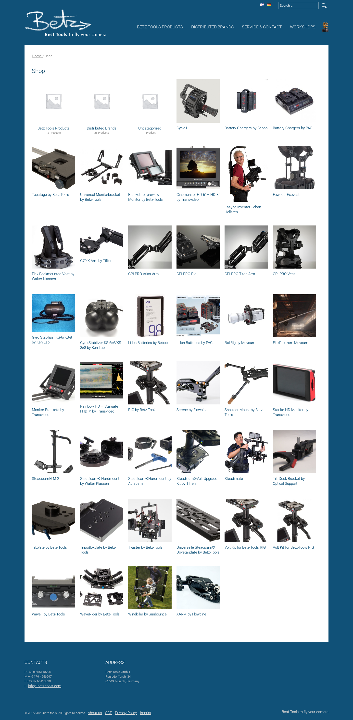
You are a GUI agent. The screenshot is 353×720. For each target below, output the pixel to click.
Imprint (145, 713)
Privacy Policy (126, 713)
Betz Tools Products (160, 26)
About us (95, 713)
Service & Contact (262, 26)
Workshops (302, 26)
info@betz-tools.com (44, 686)
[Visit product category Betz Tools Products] (53, 100)
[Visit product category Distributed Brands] (102, 100)
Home (37, 56)
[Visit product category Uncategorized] (150, 100)
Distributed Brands (212, 26)
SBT (108, 713)
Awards (326, 27)
